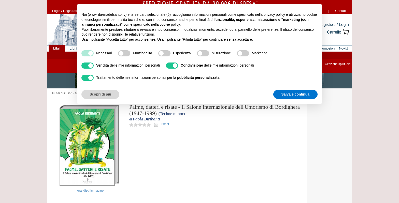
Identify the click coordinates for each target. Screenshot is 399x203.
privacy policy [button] (274, 14)
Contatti (341, 11)
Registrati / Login (333, 24)
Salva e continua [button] (295, 94)
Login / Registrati (64, 11)
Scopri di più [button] (100, 94)
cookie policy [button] (170, 24)
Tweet (165, 124)
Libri (69, 93)
